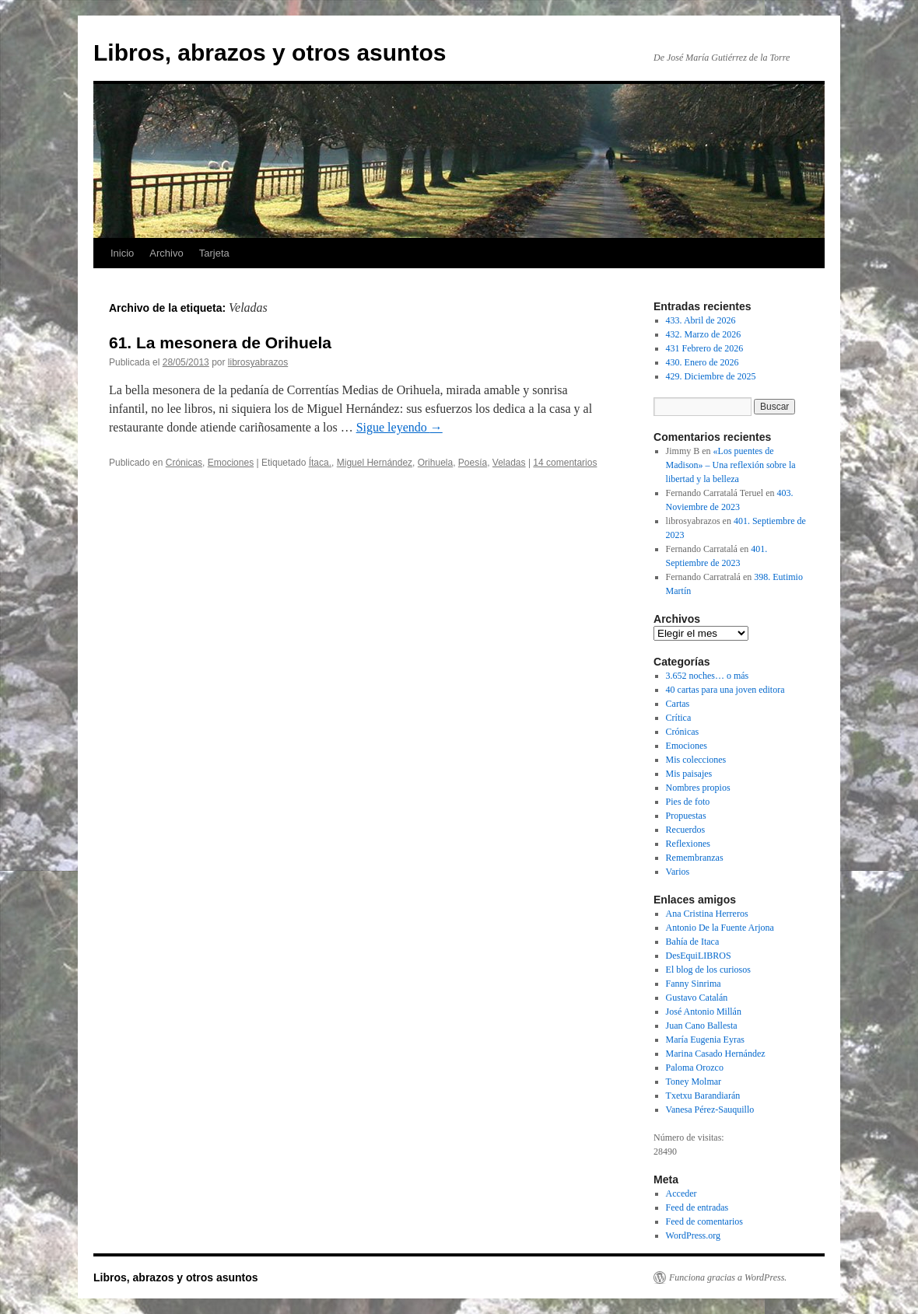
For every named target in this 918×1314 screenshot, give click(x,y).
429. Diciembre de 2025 (711, 376)
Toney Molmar (693, 1081)
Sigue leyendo (399, 427)
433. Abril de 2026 (701, 320)
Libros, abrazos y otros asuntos (269, 52)
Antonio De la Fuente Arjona (720, 927)
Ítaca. (320, 462)
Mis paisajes (689, 773)
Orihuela (435, 462)
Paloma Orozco (695, 1067)
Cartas (678, 703)
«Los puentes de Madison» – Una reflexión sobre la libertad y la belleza (731, 465)
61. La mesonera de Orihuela (220, 342)
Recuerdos (686, 829)
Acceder (681, 1193)
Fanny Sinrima (693, 983)
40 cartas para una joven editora (725, 689)
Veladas (509, 462)
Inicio (122, 253)
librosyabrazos (258, 362)
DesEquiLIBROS (698, 955)
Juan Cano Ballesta (702, 1025)
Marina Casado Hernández (716, 1053)
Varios (678, 871)
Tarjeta (214, 253)
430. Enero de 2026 (702, 362)
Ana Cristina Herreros (707, 913)
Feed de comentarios (704, 1221)
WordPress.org (693, 1235)
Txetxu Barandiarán (703, 1095)
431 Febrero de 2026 (705, 348)
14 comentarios (565, 462)
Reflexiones (688, 843)
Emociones (231, 462)
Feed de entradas (697, 1207)
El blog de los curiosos (708, 969)
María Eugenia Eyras (705, 1039)
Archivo (166, 253)
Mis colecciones (696, 759)
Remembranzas (695, 857)
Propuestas (686, 815)
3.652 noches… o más (707, 675)
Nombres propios (698, 787)
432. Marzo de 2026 (703, 334)
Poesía (472, 462)
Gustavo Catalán (697, 997)
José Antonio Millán (703, 1011)
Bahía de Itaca (693, 941)
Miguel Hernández (374, 462)
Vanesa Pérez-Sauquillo (710, 1109)
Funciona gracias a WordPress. (728, 1277)
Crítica (679, 717)
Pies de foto (688, 801)
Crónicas (184, 462)
